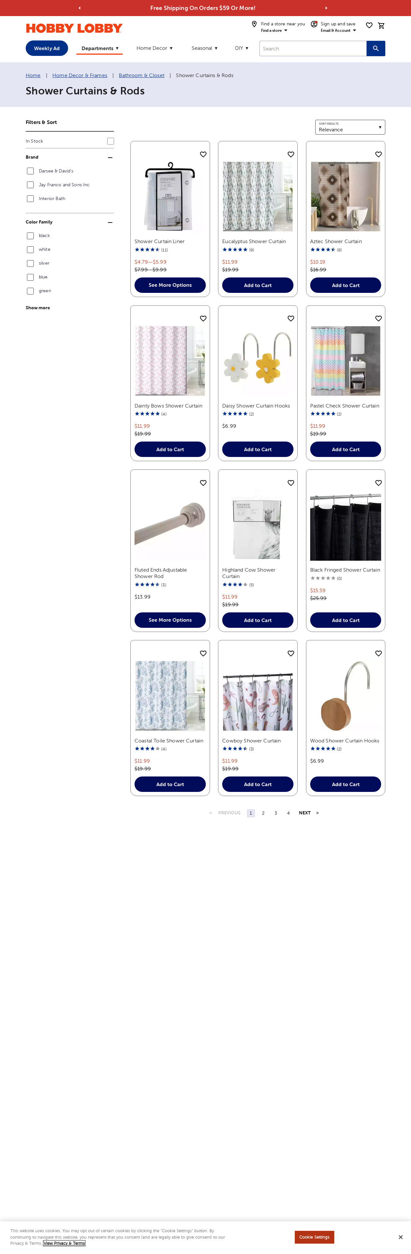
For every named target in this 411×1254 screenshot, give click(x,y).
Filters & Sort (41, 122)
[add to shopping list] (203, 155)
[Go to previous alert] (79, 8)
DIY (239, 48)
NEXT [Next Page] (305, 812)
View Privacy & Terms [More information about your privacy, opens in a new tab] (64, 1243)
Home (33, 75)
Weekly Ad (47, 48)
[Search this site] (376, 48)
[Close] (401, 1237)
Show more (38, 307)
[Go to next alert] (326, 8)
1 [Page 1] (251, 813)
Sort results (328, 123)
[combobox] (313, 48)
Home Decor (151, 48)
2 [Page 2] (263, 813)
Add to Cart (258, 285)
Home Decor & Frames (79, 75)
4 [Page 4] (288, 813)
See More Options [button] (169, 285)
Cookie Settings (314, 1237)
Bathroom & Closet (141, 75)
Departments (97, 48)
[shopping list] (369, 25)
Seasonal (202, 48)
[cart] (381, 26)
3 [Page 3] (276, 813)
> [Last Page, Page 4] (317, 812)
